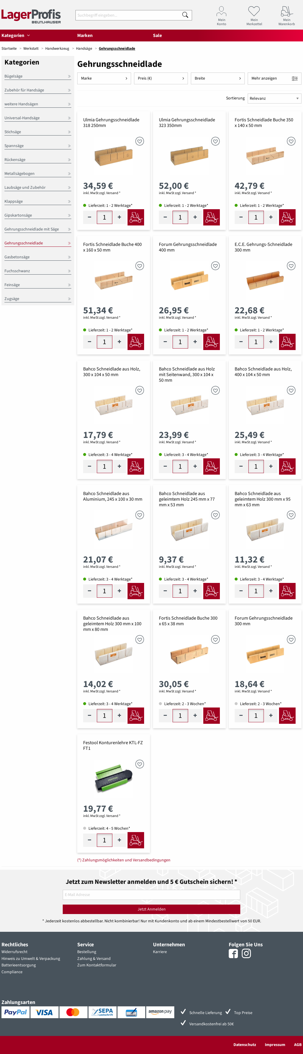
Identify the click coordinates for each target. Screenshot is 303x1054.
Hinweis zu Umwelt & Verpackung (30, 959)
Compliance (11, 972)
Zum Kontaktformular (96, 965)
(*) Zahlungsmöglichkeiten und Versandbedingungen (123, 860)
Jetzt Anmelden (152, 909)
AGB (298, 1045)
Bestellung (86, 952)
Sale (157, 35)
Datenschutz (244, 1045)
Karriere (160, 952)
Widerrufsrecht (14, 952)
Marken (85, 35)
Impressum (275, 1045)
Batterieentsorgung (18, 965)
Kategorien (16, 35)
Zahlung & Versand (94, 959)
